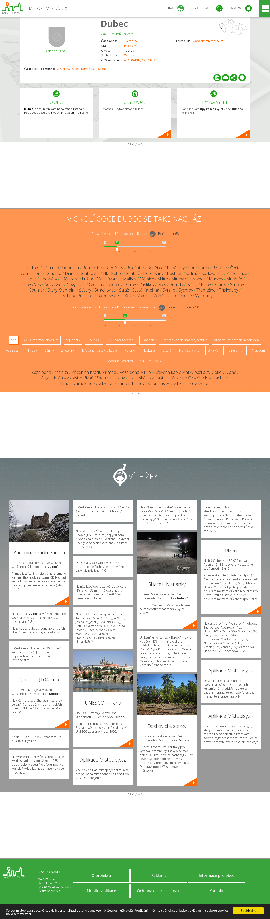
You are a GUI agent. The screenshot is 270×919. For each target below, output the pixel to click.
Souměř (36, 290)
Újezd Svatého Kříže (115, 295)
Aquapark (73, 340)
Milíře (163, 279)
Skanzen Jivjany (111, 378)
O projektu (101, 875)
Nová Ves (87, 69)
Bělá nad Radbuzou (61, 267)
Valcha (143, 295)
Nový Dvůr (53, 284)
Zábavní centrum (120, 360)
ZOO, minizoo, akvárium (41, 340)
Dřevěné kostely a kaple (99, 350)
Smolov (237, 284)
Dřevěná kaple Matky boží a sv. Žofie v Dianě (195, 372)
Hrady (32, 350)
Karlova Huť (212, 273)
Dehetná (53, 273)
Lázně (166, 350)
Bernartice (92, 267)
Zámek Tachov (130, 383)
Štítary (85, 290)
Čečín (235, 267)
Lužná (87, 279)
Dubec (114, 23)
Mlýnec (198, 279)
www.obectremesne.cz (208, 41)
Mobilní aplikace (101, 890)
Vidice (186, 295)
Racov (192, 284)
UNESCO (94, 340)
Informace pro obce (216, 875)
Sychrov (186, 290)
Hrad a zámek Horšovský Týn (87, 383)
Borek (203, 267)
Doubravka (89, 273)
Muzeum (258, 350)
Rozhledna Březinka (49, 372)
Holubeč (132, 273)
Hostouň (175, 273)
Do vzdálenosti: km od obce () (113, 307)
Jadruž (192, 273)
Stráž (124, 290)
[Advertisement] (135, 177)
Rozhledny (12, 350)
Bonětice (155, 267)
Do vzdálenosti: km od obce (119, 233)
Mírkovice (180, 279)
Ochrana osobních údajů (159, 890)
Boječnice (135, 267)
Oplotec (113, 284)
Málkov (129, 279)
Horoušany (153, 273)
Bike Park (214, 350)
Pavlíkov (100, 69)
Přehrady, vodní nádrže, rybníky (184, 340)
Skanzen (148, 340)
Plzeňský (130, 46)
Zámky (49, 350)
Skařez (220, 284)
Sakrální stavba (151, 360)
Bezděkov (62, 69)
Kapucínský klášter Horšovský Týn (179, 383)
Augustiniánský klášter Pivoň (67, 378)
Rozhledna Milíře (135, 372)
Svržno (169, 290)
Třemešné (131, 41)
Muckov (216, 279)
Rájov (206, 284)
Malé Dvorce (108, 279)
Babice (33, 267)
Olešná (95, 284)
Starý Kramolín (62, 290)
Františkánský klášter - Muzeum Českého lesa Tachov (177, 378)
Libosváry (48, 279)
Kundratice (237, 273)
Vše (13, 340)
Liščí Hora (69, 279)
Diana (70, 273)
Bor (191, 267)
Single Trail (236, 350)
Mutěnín (234, 279)
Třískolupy (228, 290)
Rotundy (130, 350)
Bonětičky (176, 267)
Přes (162, 284)
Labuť (30, 279)
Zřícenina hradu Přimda (94, 372)
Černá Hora (31, 273)
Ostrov (130, 284)
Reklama (158, 875)
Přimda (176, 284)
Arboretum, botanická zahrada (236, 340)
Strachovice (105, 290)
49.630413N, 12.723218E (140, 60)
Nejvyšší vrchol (189, 350)
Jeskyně (149, 350)
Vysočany (203, 295)
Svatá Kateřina (145, 290)
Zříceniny (68, 350)
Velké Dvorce (165, 295)
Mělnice (147, 279)
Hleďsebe (112, 273)
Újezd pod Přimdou (76, 295)
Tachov (129, 55)
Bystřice (219, 267)
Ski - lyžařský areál (121, 340)
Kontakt (216, 890)
